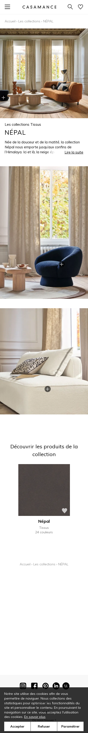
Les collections (29, 21)
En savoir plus (35, 717)
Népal (44, 521)
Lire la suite (74, 152)
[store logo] (39, 6)
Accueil (10, 21)
